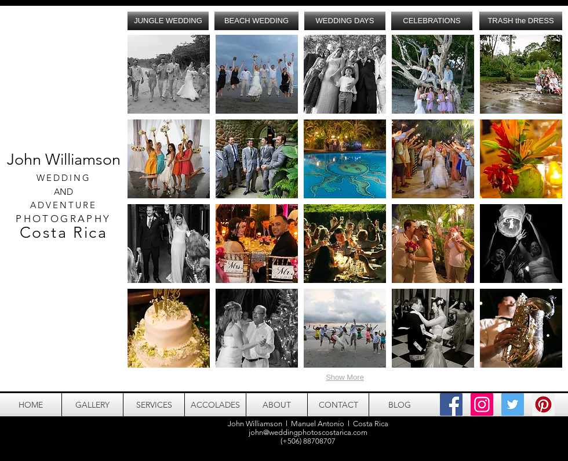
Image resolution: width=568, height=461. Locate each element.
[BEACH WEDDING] (256, 21)
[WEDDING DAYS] (344, 21)
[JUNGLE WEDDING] (168, 21)
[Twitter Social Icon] (512, 404)
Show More (345, 377)
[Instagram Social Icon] (482, 404)
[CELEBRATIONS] (431, 21)
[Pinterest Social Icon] (543, 404)
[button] (169, 74)
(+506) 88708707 (308, 441)
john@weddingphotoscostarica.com (308, 432)
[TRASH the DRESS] (520, 21)
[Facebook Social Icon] (451, 404)
